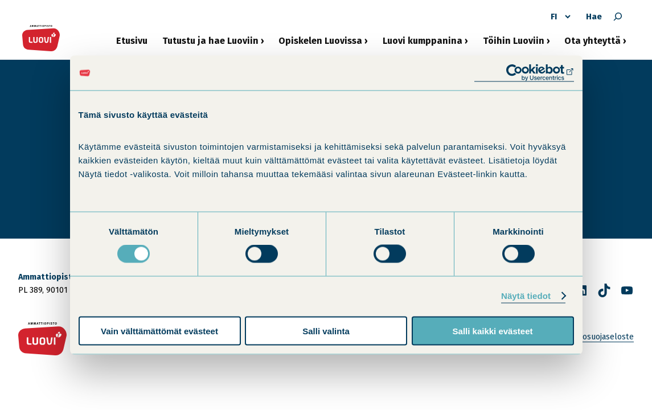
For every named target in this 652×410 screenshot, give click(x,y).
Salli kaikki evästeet (493, 330)
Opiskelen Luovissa (320, 44)
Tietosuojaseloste (601, 337)
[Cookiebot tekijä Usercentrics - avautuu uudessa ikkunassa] (524, 73)
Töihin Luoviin (513, 44)
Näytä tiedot (526, 296)
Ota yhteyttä (592, 44)
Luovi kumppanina (422, 44)
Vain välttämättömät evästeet (159, 330)
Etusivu (131, 40)
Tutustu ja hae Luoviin (210, 44)
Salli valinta (326, 330)
